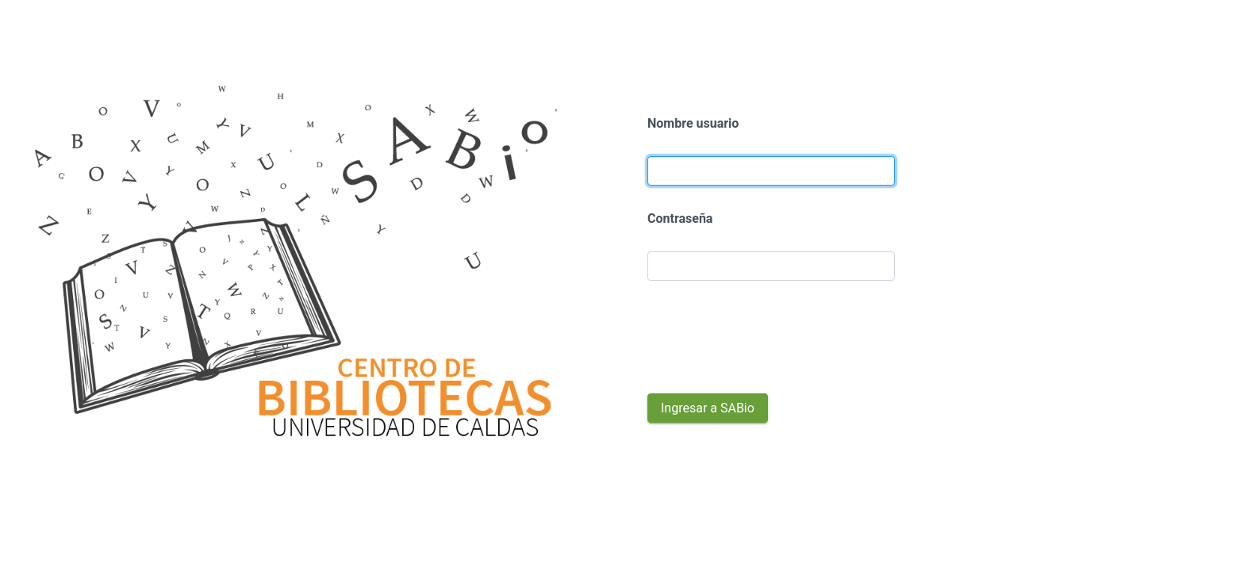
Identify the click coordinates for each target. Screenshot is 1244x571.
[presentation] (768, 337)
